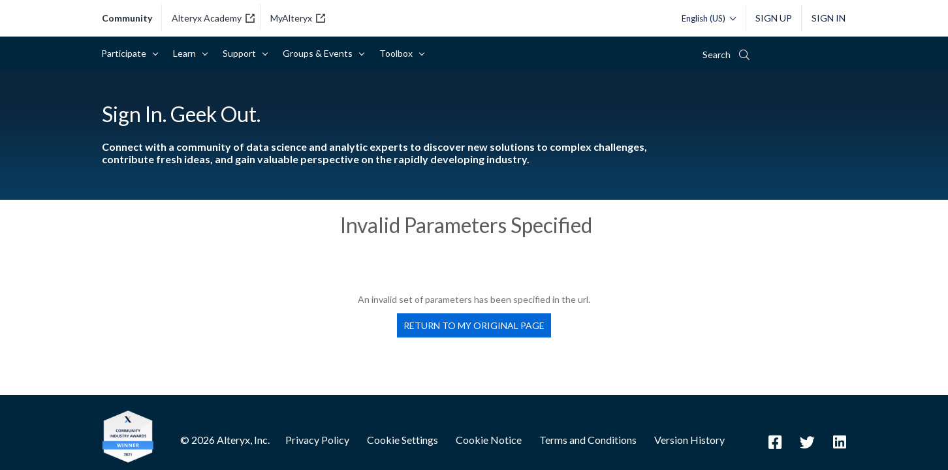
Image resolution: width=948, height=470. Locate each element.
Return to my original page (474, 325)
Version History (689, 439)
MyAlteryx (297, 18)
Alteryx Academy (213, 18)
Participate (126, 53)
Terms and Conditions (588, 439)
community (127, 18)
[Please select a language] (705, 18)
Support (242, 53)
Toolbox (398, 53)
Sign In (828, 18)
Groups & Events (320, 53)
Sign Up (773, 18)
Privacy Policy (317, 439)
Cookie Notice (489, 439)
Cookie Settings (402, 439)
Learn (186, 53)
